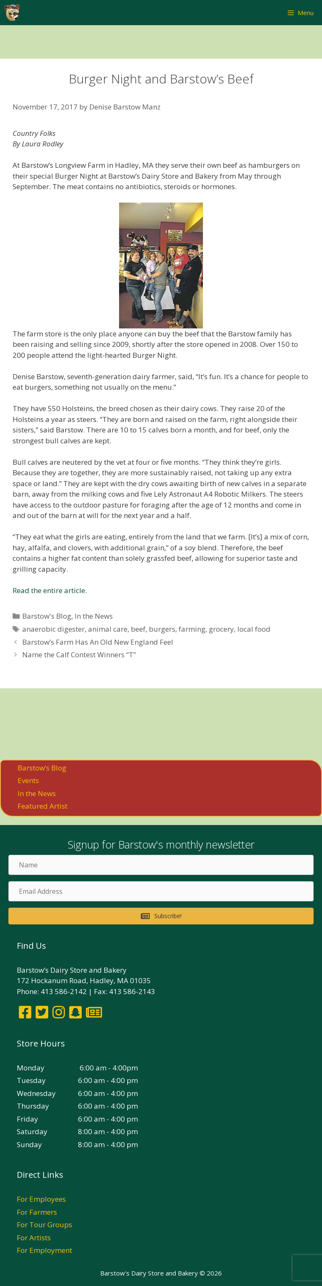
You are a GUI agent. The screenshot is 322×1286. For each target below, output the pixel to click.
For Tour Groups (44, 1224)
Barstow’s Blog (42, 768)
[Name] (161, 865)
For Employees (41, 1199)
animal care (107, 629)
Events (28, 780)
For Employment (44, 1250)
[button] (161, 916)
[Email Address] (161, 891)
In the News (94, 616)
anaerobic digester (53, 629)
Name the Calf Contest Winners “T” (79, 654)
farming (192, 629)
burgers (162, 629)
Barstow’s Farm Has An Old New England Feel (97, 642)
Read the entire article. (50, 590)
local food (253, 629)
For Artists (34, 1237)
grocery (221, 629)
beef (138, 629)
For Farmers (37, 1212)
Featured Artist (43, 806)
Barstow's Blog (46, 616)
